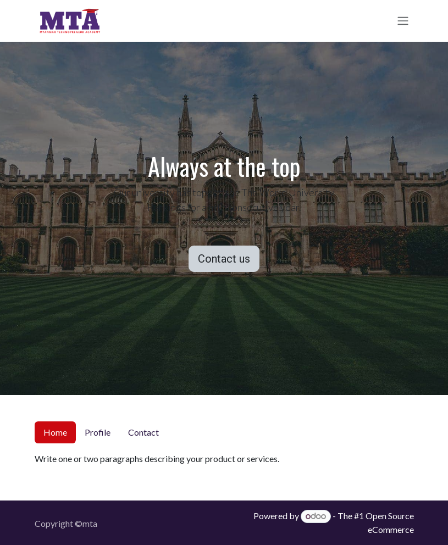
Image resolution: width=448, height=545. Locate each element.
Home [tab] (55, 432)
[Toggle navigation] (403, 21)
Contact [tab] (143, 432)
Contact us (224, 258)
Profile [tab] (97, 432)
